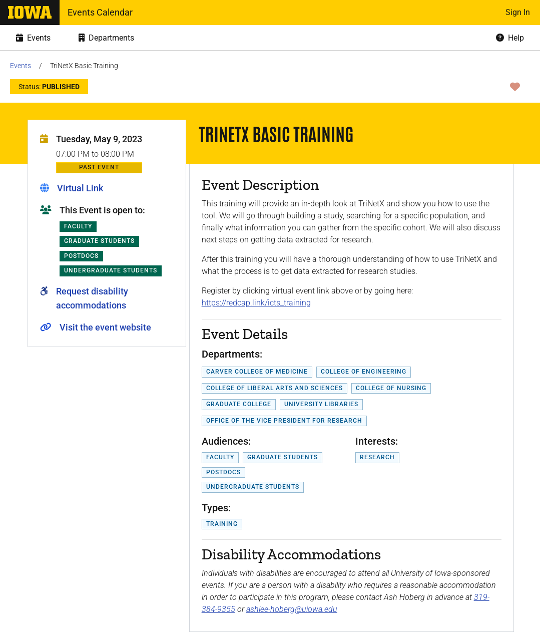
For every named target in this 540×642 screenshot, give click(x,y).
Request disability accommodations (92, 298)
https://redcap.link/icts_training (256, 302)
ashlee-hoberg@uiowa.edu (291, 609)
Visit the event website (105, 327)
